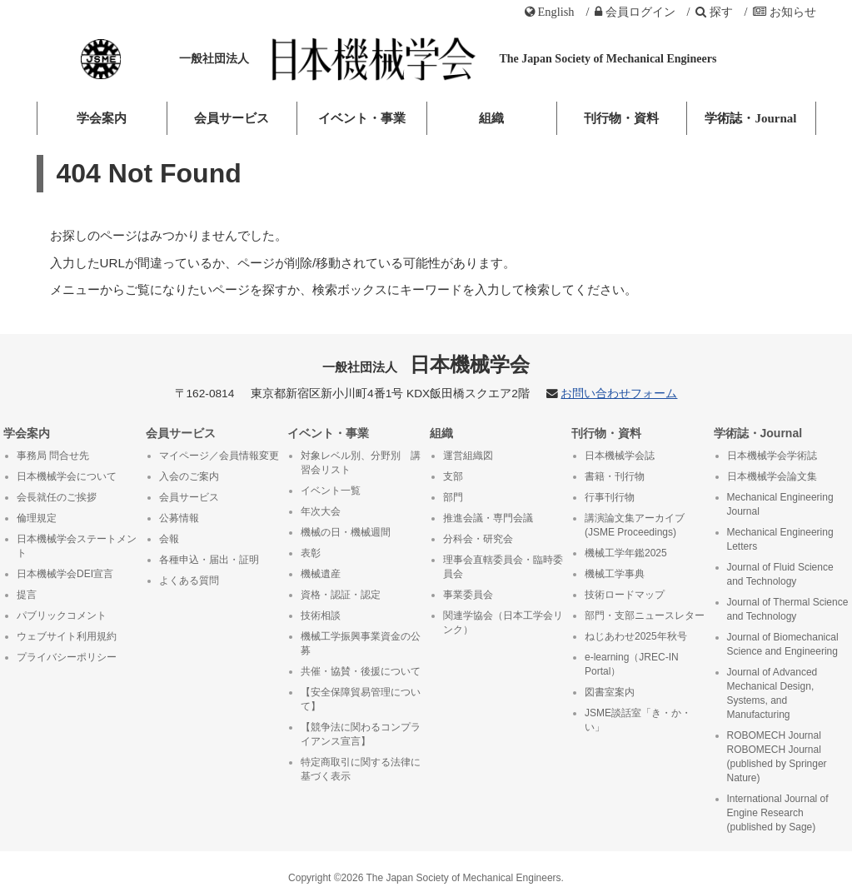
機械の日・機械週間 (346, 532)
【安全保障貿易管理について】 (361, 699)
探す (714, 11)
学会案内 (102, 118)
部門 (453, 497)
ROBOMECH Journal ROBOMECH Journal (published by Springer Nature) (777, 757)
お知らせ (784, 11)
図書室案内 (610, 692)
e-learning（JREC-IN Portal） (632, 664)
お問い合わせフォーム (619, 393)
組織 (491, 118)
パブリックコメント (62, 615)
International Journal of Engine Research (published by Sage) (778, 813)
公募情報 (179, 518)
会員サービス (231, 118)
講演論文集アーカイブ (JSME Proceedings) (635, 525)
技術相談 (321, 615)
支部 (453, 476)
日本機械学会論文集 (772, 476)
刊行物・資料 (621, 118)
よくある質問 (189, 580)
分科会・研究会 (478, 539)
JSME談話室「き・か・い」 (638, 720)
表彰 (311, 553)
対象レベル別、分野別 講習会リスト (361, 463)
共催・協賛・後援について (361, 671)
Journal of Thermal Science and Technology (788, 609)
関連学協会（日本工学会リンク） (503, 622)
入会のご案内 (189, 476)
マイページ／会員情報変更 (219, 455)
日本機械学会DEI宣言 (65, 574)
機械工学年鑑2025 (626, 553)
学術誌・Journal (750, 118)
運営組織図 (468, 455)
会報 (169, 539)
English (550, 11)
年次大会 (321, 511)
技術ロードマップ (625, 594)
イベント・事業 (362, 118)
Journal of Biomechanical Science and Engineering (783, 644)
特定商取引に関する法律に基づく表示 (361, 769)
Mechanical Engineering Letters (780, 539)
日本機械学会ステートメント (77, 546)
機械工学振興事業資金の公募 (361, 643)
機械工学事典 (615, 574)
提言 (27, 594)
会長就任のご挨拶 (57, 497)
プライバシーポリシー (67, 657)
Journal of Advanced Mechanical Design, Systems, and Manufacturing (772, 693)
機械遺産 (321, 574)
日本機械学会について (67, 476)
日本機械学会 (426, 364)
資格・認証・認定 (341, 594)
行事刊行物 (610, 497)
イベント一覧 (331, 490)
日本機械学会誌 (620, 455)
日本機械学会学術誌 (772, 455)
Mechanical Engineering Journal (780, 504)
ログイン (635, 11)
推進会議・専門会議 (488, 518)
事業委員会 (468, 594)
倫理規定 (37, 518)
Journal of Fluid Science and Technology (780, 574)
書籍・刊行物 (615, 476)
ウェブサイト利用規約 (67, 636)
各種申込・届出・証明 (209, 560)
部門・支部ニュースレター (645, 615)
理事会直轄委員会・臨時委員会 (503, 567)
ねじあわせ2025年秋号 (636, 636)
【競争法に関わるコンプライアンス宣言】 (361, 734)
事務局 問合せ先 (53, 455)
